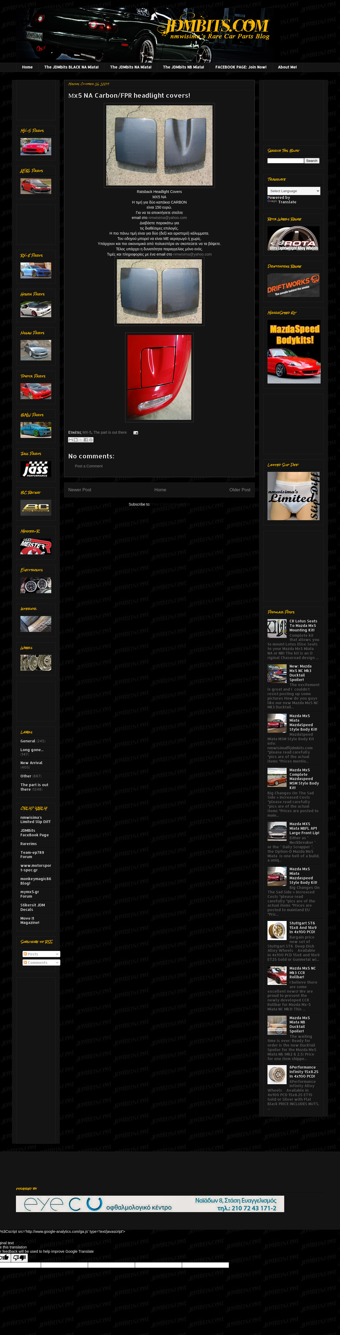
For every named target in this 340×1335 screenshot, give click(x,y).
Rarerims (28, 843)
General (27, 741)
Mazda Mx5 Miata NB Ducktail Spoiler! (300, 1024)
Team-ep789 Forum (32, 854)
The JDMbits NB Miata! (183, 67)
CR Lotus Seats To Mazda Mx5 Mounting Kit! (303, 625)
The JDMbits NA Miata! (130, 67)
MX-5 (87, 432)
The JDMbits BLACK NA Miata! (71, 67)
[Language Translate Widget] (293, 191)
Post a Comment (89, 466)
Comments (36, 962)
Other (25, 776)
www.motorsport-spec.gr (35, 867)
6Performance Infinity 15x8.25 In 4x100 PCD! (304, 1071)
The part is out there (110, 432)
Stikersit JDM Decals (32, 907)
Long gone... (31, 749)
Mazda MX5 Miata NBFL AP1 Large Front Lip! (304, 828)
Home (27, 67)
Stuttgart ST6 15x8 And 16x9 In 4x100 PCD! (303, 927)
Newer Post (79, 489)
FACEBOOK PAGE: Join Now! (240, 67)
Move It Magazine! (29, 920)
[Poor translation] (19, 1258)
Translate (281, 202)
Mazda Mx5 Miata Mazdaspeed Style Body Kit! (303, 875)
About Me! (287, 67)
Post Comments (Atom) (170, 504)
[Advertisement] (37, 98)
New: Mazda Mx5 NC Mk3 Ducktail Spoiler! (301, 673)
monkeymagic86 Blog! (35, 880)
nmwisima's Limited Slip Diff (35, 819)
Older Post (240, 489)
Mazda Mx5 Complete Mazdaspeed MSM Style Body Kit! (304, 779)
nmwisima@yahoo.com (167, 218)
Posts (31, 954)
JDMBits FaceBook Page (34, 832)
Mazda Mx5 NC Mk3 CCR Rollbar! (303, 972)
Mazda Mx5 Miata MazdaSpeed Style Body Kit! (303, 722)
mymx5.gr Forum (29, 893)
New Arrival (31, 762)
